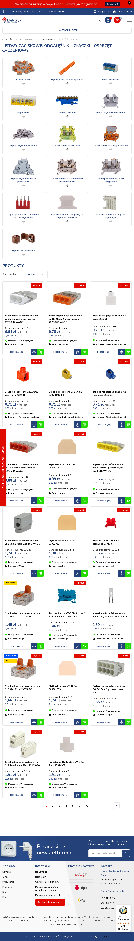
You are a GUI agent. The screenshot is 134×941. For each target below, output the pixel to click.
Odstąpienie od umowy (47, 881)
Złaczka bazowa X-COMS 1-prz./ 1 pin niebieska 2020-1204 (66, 630)
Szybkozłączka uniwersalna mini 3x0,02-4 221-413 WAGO (22, 706)
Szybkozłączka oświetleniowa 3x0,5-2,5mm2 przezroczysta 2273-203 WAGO (67, 321)
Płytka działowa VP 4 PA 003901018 (64, 473)
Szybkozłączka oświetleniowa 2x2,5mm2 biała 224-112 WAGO (21, 785)
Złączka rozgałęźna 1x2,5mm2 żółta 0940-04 (64, 397)
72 (88, 829)
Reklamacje (41, 871)
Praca (5, 897)
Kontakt (6, 871)
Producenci (8, 881)
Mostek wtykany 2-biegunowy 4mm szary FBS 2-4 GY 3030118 (109, 630)
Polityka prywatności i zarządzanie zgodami (46, 888)
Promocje (7, 886)
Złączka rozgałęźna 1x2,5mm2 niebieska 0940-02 (110, 399)
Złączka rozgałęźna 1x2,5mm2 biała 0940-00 (108, 318)
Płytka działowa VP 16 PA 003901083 (65, 704)
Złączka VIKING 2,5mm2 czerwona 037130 (107, 552)
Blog (4, 892)
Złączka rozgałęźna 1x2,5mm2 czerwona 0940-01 (22, 399)
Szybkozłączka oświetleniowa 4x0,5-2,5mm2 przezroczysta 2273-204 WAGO (23, 476)
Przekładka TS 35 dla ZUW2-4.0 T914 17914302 (66, 784)
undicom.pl (102, 936)
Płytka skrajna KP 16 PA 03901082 (63, 552)
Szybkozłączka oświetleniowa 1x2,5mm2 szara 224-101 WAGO (21, 554)
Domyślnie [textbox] (30, 275)
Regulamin (40, 876)
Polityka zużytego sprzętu (48, 895)
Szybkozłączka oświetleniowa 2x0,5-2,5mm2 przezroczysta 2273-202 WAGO (23, 321)
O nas (5, 876)
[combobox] (34, 275)
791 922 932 (28, 11)
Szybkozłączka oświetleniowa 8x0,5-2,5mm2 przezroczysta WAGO (107, 707)
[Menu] (129, 906)
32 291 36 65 (14, 11)
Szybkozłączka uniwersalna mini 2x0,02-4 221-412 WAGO (22, 630)
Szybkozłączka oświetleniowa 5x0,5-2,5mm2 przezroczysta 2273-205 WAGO (111, 476)
